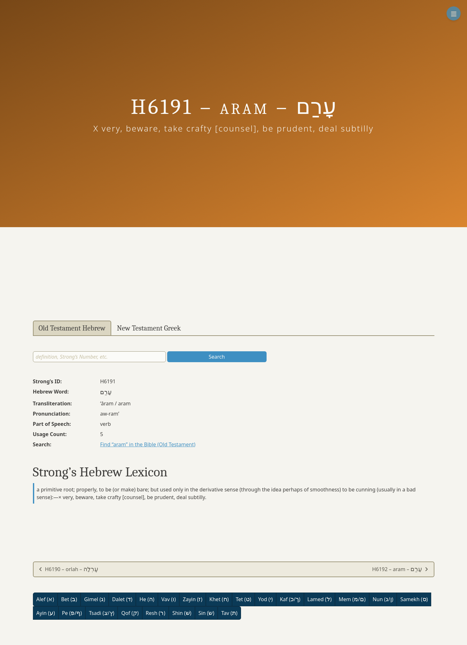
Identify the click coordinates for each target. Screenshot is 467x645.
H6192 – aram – (400, 569)
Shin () (181, 613)
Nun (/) (383, 599)
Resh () (155, 613)
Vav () (168, 599)
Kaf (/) (290, 599)
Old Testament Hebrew (72, 328)
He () (146, 599)
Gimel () (94, 599)
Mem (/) (352, 599)
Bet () (69, 599)
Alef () (45, 599)
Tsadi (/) (101, 613)
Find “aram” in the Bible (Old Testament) (147, 444)
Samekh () (414, 599)
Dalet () (122, 599)
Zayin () (192, 599)
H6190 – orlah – (68, 569)
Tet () (243, 599)
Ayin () (45, 613)
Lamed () (319, 599)
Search (217, 356)
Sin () (206, 613)
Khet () (219, 599)
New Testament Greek (149, 328)
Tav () (229, 613)
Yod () (265, 599)
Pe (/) (72, 613)
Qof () (129, 613)
